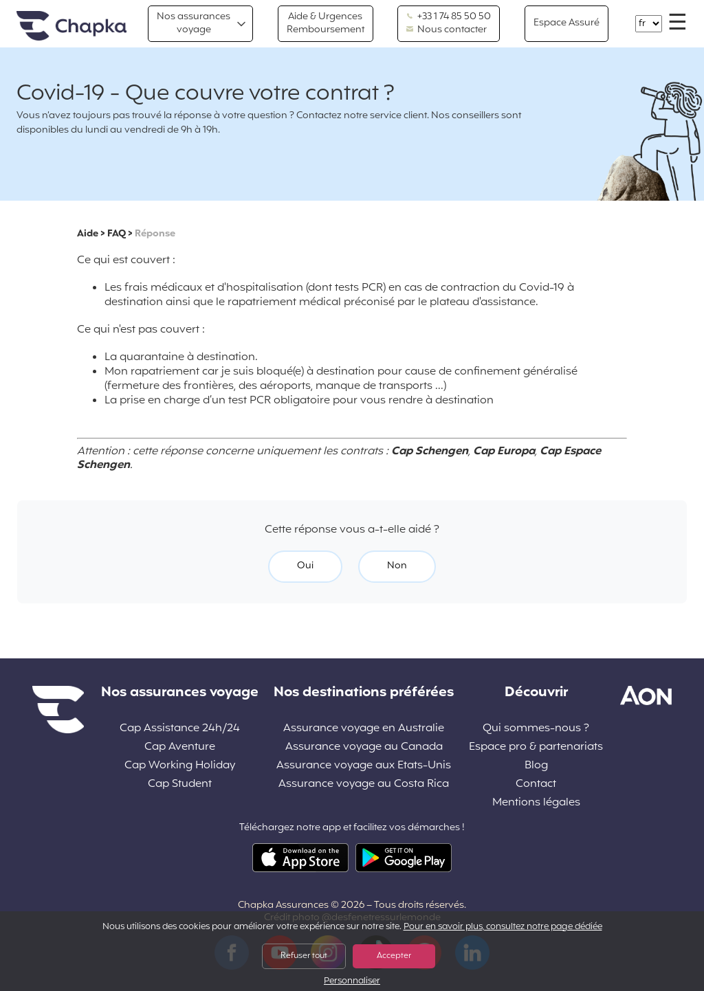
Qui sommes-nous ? (536, 729)
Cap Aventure (179, 747)
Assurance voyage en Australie (363, 729)
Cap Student (180, 784)
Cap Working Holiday (179, 766)
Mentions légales (536, 803)
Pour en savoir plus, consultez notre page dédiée (503, 927)
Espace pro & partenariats (536, 747)
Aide (87, 234)
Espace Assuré (567, 23)
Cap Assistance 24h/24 (180, 729)
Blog (536, 766)
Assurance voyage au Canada (364, 747)
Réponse (155, 234)
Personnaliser (352, 982)
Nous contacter (446, 30)
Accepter (394, 956)
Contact (536, 784)
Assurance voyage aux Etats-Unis (363, 766)
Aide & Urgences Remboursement (325, 23)
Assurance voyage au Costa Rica (363, 784)
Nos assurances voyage (193, 23)
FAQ (116, 234)
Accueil (71, 26)
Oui (305, 566)
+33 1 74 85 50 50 (448, 17)
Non (397, 566)
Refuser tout (303, 956)
